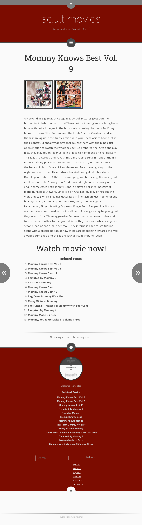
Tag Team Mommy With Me (45, 296)
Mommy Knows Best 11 (42, 273)
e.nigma (70, 517)
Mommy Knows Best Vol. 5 (44, 268)
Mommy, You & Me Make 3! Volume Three (54, 319)
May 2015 (77, 473)
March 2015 (77, 480)
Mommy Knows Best (41, 287)
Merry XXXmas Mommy (42, 301)
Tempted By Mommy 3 (42, 278)
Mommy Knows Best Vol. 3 (44, 264)
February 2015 (78, 484)
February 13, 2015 (61, 337)
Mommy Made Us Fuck (42, 315)
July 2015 (76, 465)
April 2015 (77, 476)
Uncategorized (83, 337)
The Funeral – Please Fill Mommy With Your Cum (58, 305)
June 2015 (77, 468)
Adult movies (71, 19)
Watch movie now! (71, 248)
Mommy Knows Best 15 (42, 291)
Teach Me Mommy (39, 282)
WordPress (79, 517)
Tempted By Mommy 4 (42, 310)
